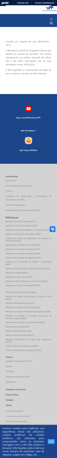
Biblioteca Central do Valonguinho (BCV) (22, 226)
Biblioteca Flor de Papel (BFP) (18, 327)
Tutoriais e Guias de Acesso (17, 422)
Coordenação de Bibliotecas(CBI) (19, 186)
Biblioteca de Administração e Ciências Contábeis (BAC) (28, 269)
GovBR (5, 3)
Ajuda (9, 405)
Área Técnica (12, 395)
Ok (51, 441)
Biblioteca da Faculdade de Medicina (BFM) (23, 254)
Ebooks (9, 366)
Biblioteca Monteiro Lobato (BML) (19, 331)
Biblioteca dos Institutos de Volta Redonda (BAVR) (25, 322)
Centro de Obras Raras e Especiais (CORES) (24, 350)
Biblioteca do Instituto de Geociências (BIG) (23, 307)
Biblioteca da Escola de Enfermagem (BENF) (23, 234)
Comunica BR (22, 3)
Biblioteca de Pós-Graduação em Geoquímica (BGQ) (26, 281)
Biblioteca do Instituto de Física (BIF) (20, 303)
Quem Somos (11, 181)
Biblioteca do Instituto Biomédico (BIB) (21, 292)
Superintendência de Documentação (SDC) (23, 210)
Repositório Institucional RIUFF (18, 377)
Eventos (9, 191)
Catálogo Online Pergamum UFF (19, 361)
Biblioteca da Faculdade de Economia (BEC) (23, 245)
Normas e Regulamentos (15, 205)
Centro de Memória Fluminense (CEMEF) (22, 346)
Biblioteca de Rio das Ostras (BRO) (20, 335)
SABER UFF (11, 382)
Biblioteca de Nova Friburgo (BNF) (19, 277)
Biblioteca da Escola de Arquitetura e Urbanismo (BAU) (27, 230)
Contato (10, 400)
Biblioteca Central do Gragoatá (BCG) (20, 221)
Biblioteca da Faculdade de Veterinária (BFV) (23, 258)
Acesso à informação (44, 3)
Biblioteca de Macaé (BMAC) (17, 273)
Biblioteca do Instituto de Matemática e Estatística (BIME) (28, 312)
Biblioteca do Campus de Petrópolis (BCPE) (23, 285)
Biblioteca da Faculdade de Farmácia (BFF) (23, 249)
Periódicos (10, 372)
